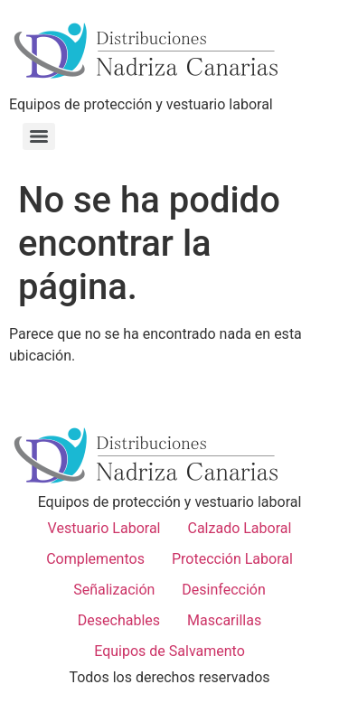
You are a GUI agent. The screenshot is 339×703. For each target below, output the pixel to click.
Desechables (119, 620)
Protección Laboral (232, 558)
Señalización (114, 589)
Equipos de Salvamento (169, 651)
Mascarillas (224, 620)
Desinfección (223, 589)
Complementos (95, 558)
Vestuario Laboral (104, 528)
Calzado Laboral (239, 528)
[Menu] (39, 136)
